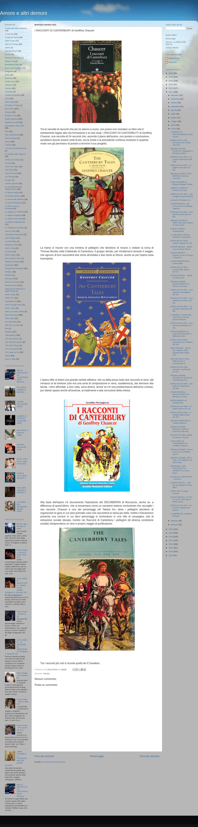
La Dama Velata (12, 192)
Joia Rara (9, 170)
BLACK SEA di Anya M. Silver (22, 526)
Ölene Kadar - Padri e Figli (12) (22, 701)
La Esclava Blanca (13, 196)
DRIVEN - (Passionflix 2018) (21, 447)
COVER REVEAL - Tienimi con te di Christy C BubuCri (181, 255)
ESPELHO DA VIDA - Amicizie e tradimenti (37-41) (180, 369)
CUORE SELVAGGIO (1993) (22, 404)
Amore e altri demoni (23, 13)
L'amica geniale (11, 183)
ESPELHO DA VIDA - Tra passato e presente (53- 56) (181, 308)
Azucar (8, 54)
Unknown (172, 62)
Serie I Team (10, 308)
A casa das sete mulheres (16, 28)
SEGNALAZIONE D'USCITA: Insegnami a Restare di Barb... (181, 151)
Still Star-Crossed (12, 325)
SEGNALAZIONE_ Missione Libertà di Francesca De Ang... (180, 429)
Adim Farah (10, 41)
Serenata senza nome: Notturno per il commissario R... (180, 361)
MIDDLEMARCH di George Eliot (178, 401)
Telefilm (8, 332)
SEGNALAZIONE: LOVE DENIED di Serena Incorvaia (181, 176)
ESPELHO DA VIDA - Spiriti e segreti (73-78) (181, 242)
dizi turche (9, 109)
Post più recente (44, 756)
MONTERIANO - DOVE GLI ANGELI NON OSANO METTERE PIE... (180, 351)
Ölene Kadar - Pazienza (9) (22, 614)
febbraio (174, 521)
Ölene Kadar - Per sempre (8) (22, 675)
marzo (174, 129)
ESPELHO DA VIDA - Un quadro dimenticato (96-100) (181, 159)
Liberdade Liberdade (14, 234)
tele (6, 328)
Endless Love (10, 115)
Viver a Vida (10, 359)
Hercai (7, 142)
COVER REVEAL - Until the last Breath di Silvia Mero (181, 485)
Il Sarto (8, 163)
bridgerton (9, 71)
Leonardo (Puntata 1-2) (180, 200)
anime (7, 48)
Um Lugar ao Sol (12, 352)
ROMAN (8, 275)
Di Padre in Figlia (12, 105)
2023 (171, 84)
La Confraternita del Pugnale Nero (13, 188)
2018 (171, 537)
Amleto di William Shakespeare (177, 230)
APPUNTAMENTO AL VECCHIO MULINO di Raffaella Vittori (180, 333)
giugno (174, 118)
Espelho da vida (12, 122)
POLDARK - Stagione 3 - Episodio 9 (22, 490)
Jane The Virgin (11, 167)
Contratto (9, 92)
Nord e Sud (10, 248)
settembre (175, 106)
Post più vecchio (149, 756)
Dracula (8, 112)
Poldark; (8, 272)
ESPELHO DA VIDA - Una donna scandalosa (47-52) (181, 325)
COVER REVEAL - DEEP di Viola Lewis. (181, 276)
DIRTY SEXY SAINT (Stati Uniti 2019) (22, 461)
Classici (46, 673)
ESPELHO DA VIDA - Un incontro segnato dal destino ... (181, 507)
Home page (97, 756)
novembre (175, 99)
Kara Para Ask (11, 173)
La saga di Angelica (13, 215)
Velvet (7, 356)
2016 (171, 544)
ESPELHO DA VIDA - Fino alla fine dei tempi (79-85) (181, 214)
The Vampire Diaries (13, 342)
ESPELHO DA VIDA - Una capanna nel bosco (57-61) (181, 300)
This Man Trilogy (12, 345)
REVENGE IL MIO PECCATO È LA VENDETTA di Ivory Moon (179, 469)
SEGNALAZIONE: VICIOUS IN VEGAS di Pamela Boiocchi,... (181, 377)
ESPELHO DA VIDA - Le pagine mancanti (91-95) (180, 167)
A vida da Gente (12, 37)
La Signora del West (13, 219)
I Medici (8, 145)
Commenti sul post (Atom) (54, 762)
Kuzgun (8, 180)
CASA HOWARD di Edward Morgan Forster (181, 183)
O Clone (8, 251)
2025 (171, 77)
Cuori (7, 98)
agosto (174, 110)
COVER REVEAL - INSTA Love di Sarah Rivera (181, 248)
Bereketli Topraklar (13, 58)
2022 (171, 88)
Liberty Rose (173, 58)
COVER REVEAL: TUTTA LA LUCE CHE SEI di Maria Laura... (181, 499)
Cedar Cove (10, 81)
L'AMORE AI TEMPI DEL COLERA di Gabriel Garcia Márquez (181, 317)
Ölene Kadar (10, 255)
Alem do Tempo (11, 44)
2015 (171, 548)
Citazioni (8, 85)
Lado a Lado (10, 231)
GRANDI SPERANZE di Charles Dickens (180, 422)
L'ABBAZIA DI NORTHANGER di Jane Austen (181, 134)
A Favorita (9, 34)
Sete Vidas (9, 318)
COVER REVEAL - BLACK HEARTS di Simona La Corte (179, 394)
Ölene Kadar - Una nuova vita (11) (22, 727)
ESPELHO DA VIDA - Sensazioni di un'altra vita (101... (180, 142)
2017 (171, 540)
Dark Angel (9, 102)
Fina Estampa (11, 138)
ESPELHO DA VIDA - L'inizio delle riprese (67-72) (179, 269)
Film (7, 131)
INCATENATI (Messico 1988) (22, 432)
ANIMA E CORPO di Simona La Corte (179, 189)
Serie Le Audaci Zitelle (14, 311)
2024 (171, 81)
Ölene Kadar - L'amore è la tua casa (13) (22, 553)
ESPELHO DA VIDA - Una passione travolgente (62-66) (181, 292)
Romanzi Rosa (11, 285)
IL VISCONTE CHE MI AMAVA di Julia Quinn (180, 236)
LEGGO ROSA (172, 48)
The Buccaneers (12, 339)
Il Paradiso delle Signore (15, 154)
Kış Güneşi (9, 177)
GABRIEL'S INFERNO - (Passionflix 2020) (22, 419)
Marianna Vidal (11, 245)
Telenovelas (10, 335)
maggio (174, 121)
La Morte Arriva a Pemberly (12, 207)
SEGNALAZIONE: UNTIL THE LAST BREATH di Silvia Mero (181, 460)
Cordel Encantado (12, 95)
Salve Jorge (10, 294)
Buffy (7, 75)
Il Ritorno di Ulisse (12, 160)
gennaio (174, 524)
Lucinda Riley (10, 241)
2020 (171, 529)
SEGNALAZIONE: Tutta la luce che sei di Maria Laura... (181, 451)
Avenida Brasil (11, 51)
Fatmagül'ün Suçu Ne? (14, 126)
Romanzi (8, 279)
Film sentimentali (12, 135)
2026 (171, 73)
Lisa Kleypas (10, 238)
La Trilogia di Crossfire (14, 228)
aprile (173, 125)
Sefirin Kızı (9, 298)
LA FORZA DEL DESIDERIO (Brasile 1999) (22, 506)
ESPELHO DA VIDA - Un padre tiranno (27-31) (181, 407)
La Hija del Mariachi (13, 203)
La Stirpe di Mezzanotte (15, 222)
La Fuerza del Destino (14, 199)
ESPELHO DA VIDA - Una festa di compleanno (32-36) (181, 386)
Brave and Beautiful (13, 68)
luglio (173, 114)
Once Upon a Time (13, 258)
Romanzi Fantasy (12, 282)
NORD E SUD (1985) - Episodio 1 (22, 475)
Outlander (9, 265)
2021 (171, 92)
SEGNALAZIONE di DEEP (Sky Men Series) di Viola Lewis (181, 222)
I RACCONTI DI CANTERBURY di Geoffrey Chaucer (179, 443)
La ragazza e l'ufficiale (14, 212)
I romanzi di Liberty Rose (15, 148)
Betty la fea (10, 61)
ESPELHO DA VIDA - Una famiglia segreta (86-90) (181, 195)
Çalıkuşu (8, 78)
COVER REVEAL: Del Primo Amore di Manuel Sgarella (181, 206)
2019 (171, 533)
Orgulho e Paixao (12, 262)
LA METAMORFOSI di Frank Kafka (179, 262)
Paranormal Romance (14, 268)
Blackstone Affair (12, 65)
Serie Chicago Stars (13, 305)
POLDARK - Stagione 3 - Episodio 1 (22, 389)
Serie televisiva (11, 315)
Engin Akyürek (11, 119)
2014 (171, 551)
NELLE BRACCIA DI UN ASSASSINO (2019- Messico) (22, 376)
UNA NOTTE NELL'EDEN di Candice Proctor (181, 436)
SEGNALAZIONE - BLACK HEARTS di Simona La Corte (179, 284)
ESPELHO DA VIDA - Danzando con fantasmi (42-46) (181, 342)
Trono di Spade (11, 349)
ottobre (174, 103)
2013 (171, 555)
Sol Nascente (10, 322)
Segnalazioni (10, 301)
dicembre (175, 95)
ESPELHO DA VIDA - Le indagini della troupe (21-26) (180, 414)
